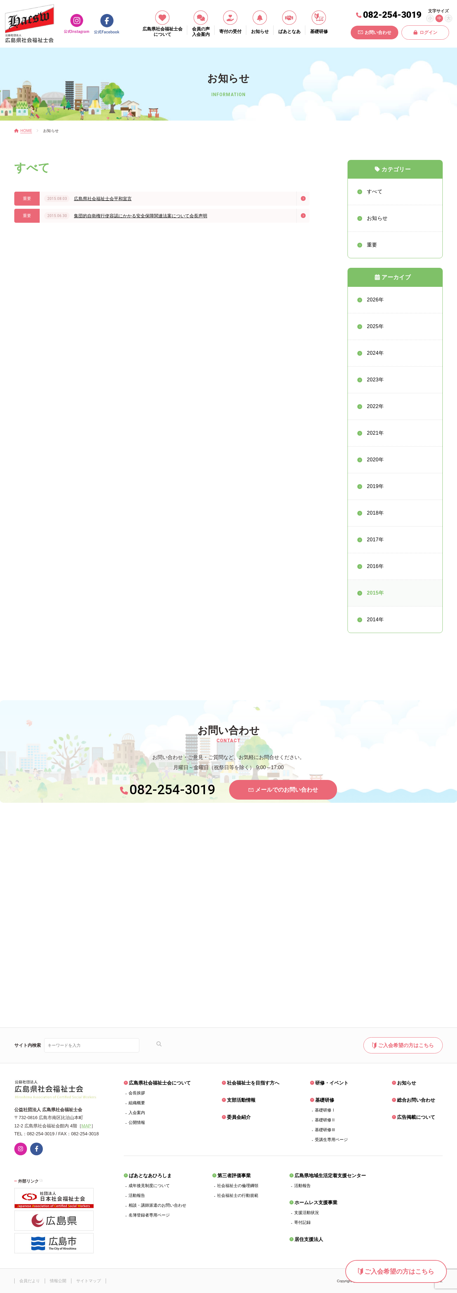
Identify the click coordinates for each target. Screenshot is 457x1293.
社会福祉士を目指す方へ (253, 1082)
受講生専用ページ (331, 1139)
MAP (86, 1125)
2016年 (375, 566)
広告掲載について (416, 1117)
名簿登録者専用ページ (149, 1215)
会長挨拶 (137, 1093)
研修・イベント (331, 1082)
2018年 (375, 513)
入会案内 (137, 1112)
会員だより (29, 1280)
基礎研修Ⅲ (325, 1129)
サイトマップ (88, 1280)
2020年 (375, 459)
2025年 (375, 326)
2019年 (375, 486)
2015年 (375, 593)
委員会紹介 (239, 1117)
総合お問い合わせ (416, 1100)
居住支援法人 (309, 1239)
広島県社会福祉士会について (160, 1082)
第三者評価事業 (234, 1175)
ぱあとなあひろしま (150, 1175)
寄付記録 (302, 1222)
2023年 (375, 379)
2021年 (375, 433)
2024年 (375, 353)
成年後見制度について (149, 1185)
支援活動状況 (306, 1212)
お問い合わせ (374, 32)
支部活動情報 (241, 1100)
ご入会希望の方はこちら (396, 1271)
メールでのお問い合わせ (283, 790)
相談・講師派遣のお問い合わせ (157, 1205)
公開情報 (137, 1122)
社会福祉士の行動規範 (237, 1195)
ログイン (425, 32)
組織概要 (137, 1102)
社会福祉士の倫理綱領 (237, 1185)
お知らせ (406, 1082)
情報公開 (58, 1280)
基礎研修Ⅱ (325, 1120)
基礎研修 (324, 1100)
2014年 (375, 619)
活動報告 (137, 1195)
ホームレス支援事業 (316, 1202)
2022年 (375, 406)
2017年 (375, 539)
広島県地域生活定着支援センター (330, 1175)
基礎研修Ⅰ (325, 1110)
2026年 (375, 299)
